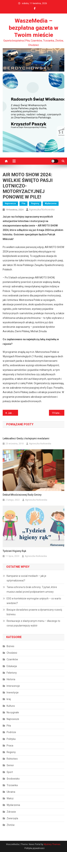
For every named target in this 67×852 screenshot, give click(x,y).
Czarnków (12, 659)
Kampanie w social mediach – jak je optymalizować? (26, 578)
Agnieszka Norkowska (41, 209)
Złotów (11, 825)
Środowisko (13, 778)
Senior (10, 765)
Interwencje (13, 685)
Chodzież (12, 652)
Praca (10, 745)
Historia (11, 679)
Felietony (12, 672)
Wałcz (10, 798)
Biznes (10, 646)
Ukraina (11, 791)
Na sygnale (13, 712)
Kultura (11, 705)
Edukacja (12, 666)
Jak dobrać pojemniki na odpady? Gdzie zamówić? (13, 413)
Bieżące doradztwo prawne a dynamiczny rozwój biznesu (34, 612)
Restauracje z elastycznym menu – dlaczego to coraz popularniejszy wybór (33, 623)
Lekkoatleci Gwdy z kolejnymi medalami (26, 438)
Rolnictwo (12, 758)
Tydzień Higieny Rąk (14, 551)
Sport (10, 772)
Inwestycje (13, 692)
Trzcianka (12, 785)
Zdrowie (11, 811)
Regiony (35, 203)
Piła (23, 203)
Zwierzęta (12, 818)
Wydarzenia (50, 203)
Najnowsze (10, 203)
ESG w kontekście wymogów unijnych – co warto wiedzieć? (34, 601)
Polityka (11, 739)
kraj (9, 699)
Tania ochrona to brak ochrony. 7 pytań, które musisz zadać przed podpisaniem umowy (32, 589)
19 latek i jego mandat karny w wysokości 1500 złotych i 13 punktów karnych (58, 413)
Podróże (11, 732)
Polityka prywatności (34, 848)
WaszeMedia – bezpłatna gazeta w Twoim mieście (33, 27)
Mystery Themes (52, 844)
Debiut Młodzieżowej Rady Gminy (22, 494)
